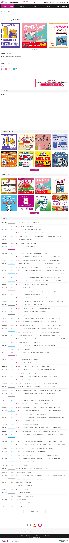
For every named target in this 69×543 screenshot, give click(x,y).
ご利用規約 (47, 535)
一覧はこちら (34, 511)
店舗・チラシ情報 (7, 11)
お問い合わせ (28, 535)
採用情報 (21, 535)
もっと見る (34, 169)
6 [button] (36, 49)
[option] (34, 35)
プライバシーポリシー (38, 535)
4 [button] (32, 49)
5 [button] (34, 49)
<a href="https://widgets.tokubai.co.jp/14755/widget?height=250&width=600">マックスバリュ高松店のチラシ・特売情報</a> (19, 118)
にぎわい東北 (62, 2)
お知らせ (31, 531)
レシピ (38, 531)
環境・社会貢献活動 (47, 531)
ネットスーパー (39, 2)
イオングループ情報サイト (15, 541)
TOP (2, 11)
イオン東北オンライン (51, 2)
